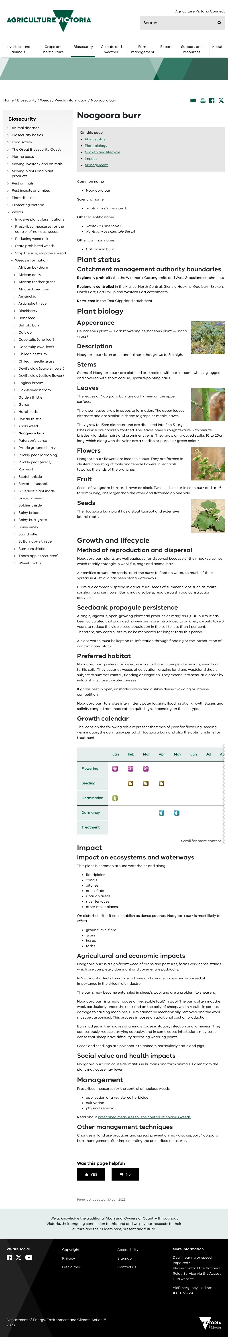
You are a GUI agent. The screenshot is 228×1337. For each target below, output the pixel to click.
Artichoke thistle (32, 303)
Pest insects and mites (31, 190)
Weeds (45, 100)
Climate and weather (111, 49)
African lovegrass (33, 289)
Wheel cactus (29, 563)
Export (166, 46)
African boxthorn (33, 267)
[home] (49, 20)
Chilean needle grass (36, 361)
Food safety (22, 142)
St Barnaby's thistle (35, 541)
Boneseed (26, 318)
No (128, 1174)
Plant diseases (24, 197)
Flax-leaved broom (34, 390)
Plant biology (96, 145)
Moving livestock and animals (37, 164)
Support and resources (192, 49)
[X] (221, 100)
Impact (91, 158)
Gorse (23, 404)
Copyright (70, 1249)
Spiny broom (29, 512)
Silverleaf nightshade (36, 491)
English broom (30, 383)
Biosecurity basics (27, 135)
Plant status (95, 139)
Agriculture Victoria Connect (200, 11)
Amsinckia (27, 296)
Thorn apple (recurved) (38, 555)
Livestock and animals (18, 49)
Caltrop (25, 332)
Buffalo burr (29, 325)
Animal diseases (25, 128)
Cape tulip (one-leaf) (36, 339)
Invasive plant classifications (39, 219)
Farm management (142, 49)
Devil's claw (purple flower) (41, 368)
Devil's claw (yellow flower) (41, 375)
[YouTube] (28, 1257)
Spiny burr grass (32, 519)
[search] (182, 23)
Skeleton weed (30, 498)
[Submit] (219, 23)
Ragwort (25, 469)
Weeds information (71, 100)
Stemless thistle (31, 548)
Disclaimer (71, 1267)
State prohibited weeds (35, 245)
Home (8, 100)
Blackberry (27, 310)
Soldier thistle (30, 505)
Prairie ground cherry (37, 447)
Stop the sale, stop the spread (40, 253)
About (217, 46)
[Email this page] (193, 100)
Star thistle (27, 534)
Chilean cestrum (32, 354)
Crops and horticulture (53, 49)
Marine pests (23, 156)
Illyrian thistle (29, 419)
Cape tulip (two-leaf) (36, 346)
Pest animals (23, 183)
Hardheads (28, 411)
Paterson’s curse (32, 440)
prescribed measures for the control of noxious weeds (144, 1117)
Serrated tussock (33, 483)
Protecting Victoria (28, 205)
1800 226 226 (183, 1293)
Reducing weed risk (31, 238)
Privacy (68, 1258)
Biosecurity (83, 46)
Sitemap (124, 1258)
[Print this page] (203, 100)
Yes (93, 1174)
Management (96, 165)
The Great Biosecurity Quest (36, 149)
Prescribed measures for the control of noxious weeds (39, 229)
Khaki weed (28, 426)
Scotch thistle (30, 476)
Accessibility (127, 1249)
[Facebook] (211, 100)
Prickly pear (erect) (34, 462)
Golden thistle (30, 397)
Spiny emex (28, 527)
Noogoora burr (31, 433)
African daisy (29, 274)
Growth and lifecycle (102, 152)
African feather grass (36, 282)
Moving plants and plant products (32, 173)
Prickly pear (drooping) (38, 455)
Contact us (126, 1267)
